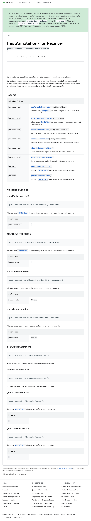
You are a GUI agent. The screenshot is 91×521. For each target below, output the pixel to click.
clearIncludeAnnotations (41, 157)
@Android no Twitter (39, 487)
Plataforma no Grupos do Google (43, 500)
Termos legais (31, 514)
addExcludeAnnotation (40, 130)
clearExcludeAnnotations (41, 148)
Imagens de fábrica (9, 500)
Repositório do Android (10, 487)
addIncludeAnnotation (40, 139)
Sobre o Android (8, 514)
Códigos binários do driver (11, 503)
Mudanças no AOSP (57, 26)
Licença (40, 514)
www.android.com (68, 497)
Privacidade (49, 514)
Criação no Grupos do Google (42, 503)
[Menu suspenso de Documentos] (30, 2)
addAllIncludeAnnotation (41, 118)
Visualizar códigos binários (11, 497)
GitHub (5, 507)
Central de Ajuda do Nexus (70, 493)
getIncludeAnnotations (40, 176)
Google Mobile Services (69, 500)
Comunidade (20, 514)
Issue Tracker (66, 507)
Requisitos (6, 490)
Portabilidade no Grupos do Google (43, 507)
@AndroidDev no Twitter (40, 490)
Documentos (22, 2)
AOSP (8, 36)
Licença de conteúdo (65, 468)
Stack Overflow (67, 503)
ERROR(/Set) (45, 111)
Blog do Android (37, 493)
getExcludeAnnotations (40, 166)
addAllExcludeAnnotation (41, 107)
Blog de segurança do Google (42, 497)
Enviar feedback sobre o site (65, 514)
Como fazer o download (11, 493)
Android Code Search (43, 2)
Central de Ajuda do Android (71, 487)
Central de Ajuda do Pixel (70, 490)
